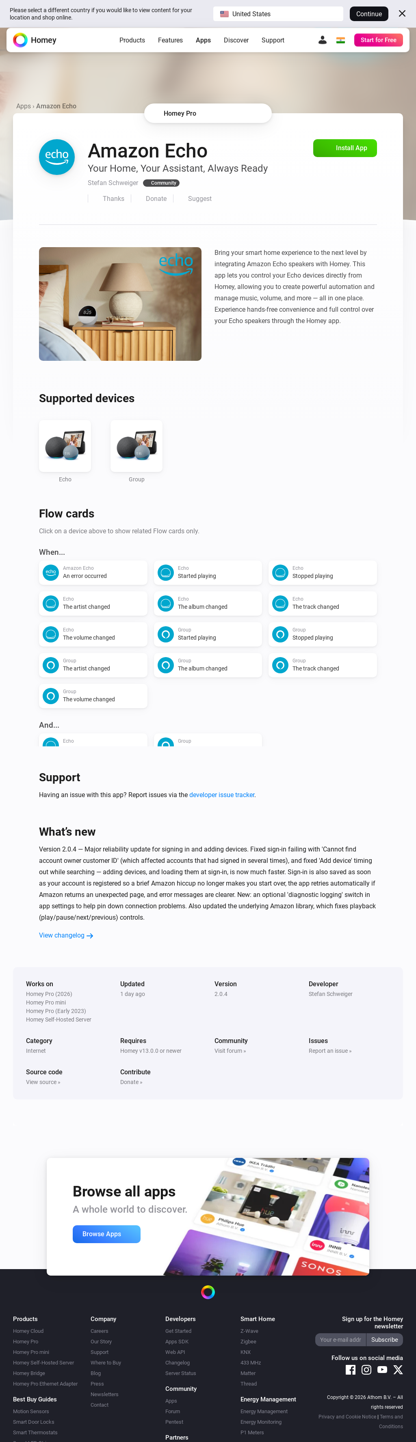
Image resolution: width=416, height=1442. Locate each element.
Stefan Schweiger (331, 994)
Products (132, 46)
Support (273, 46)
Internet (36, 1051)
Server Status (180, 1373)
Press (97, 1384)
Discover (236, 46)
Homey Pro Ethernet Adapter (45, 1384)
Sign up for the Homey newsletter (372, 1322)
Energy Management (264, 1411)
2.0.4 (221, 994)
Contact (99, 1405)
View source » (43, 1082)
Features (170, 46)
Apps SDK (176, 1342)
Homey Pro (25, 1342)
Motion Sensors (31, 1411)
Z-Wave (249, 1331)
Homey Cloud (28, 1331)
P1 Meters (252, 1432)
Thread (248, 1384)
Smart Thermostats (35, 1432)
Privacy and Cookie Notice (347, 1417)
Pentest (174, 1422)
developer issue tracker (221, 795)
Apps (203, 46)
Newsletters (105, 1394)
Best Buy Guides (35, 1399)
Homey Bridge (29, 1373)
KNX (245, 1352)
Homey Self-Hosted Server (43, 1363)
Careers (99, 1331)
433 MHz (250, 1363)
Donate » (131, 1082)
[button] (278, 13)
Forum (172, 1411)
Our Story (101, 1342)
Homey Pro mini (31, 1352)
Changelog (177, 1363)
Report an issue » (330, 1051)
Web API (175, 1352)
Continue (369, 14)
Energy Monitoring (261, 1422)
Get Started (178, 1331)
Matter (248, 1373)
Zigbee (248, 1342)
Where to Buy (106, 1363)
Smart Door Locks (33, 1422)
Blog (96, 1373)
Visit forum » (230, 1051)
